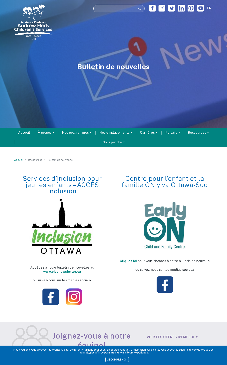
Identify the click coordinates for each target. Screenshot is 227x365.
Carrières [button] (147, 132)
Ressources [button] (197, 132)
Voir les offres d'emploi (170, 337)
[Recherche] (115, 8)
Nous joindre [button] (112, 142)
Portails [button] (171, 132)
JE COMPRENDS (117, 359)
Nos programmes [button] (75, 132)
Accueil (24, 132)
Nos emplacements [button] (114, 132)
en (209, 8)
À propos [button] (45, 132)
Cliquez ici (128, 261)
